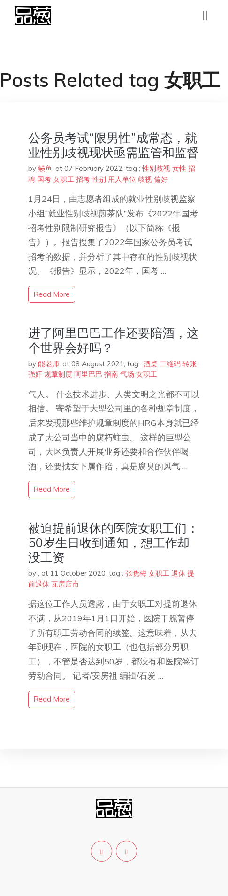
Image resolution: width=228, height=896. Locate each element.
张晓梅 (135, 573)
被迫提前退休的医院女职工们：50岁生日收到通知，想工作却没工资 (113, 542)
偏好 (161, 179)
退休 (178, 573)
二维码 (170, 363)
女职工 (63, 179)
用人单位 (122, 179)
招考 (83, 179)
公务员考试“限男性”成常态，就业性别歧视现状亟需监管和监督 (113, 145)
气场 (127, 374)
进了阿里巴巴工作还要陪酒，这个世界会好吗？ (113, 340)
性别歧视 (156, 168)
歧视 (145, 179)
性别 (99, 179)
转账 (189, 363)
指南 (111, 374)
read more (51, 294)
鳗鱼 (45, 168)
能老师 (48, 363)
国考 (44, 179)
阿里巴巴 (88, 374)
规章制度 (58, 374)
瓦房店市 (65, 583)
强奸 (35, 374)
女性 (179, 168)
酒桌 (151, 363)
